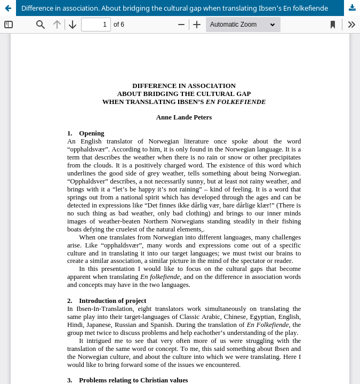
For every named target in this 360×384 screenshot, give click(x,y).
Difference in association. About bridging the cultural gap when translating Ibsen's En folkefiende (174, 8)
